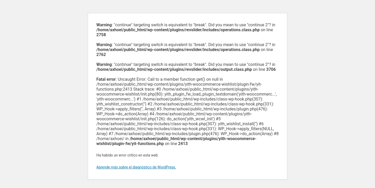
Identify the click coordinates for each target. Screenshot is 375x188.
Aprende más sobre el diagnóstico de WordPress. (136, 167)
